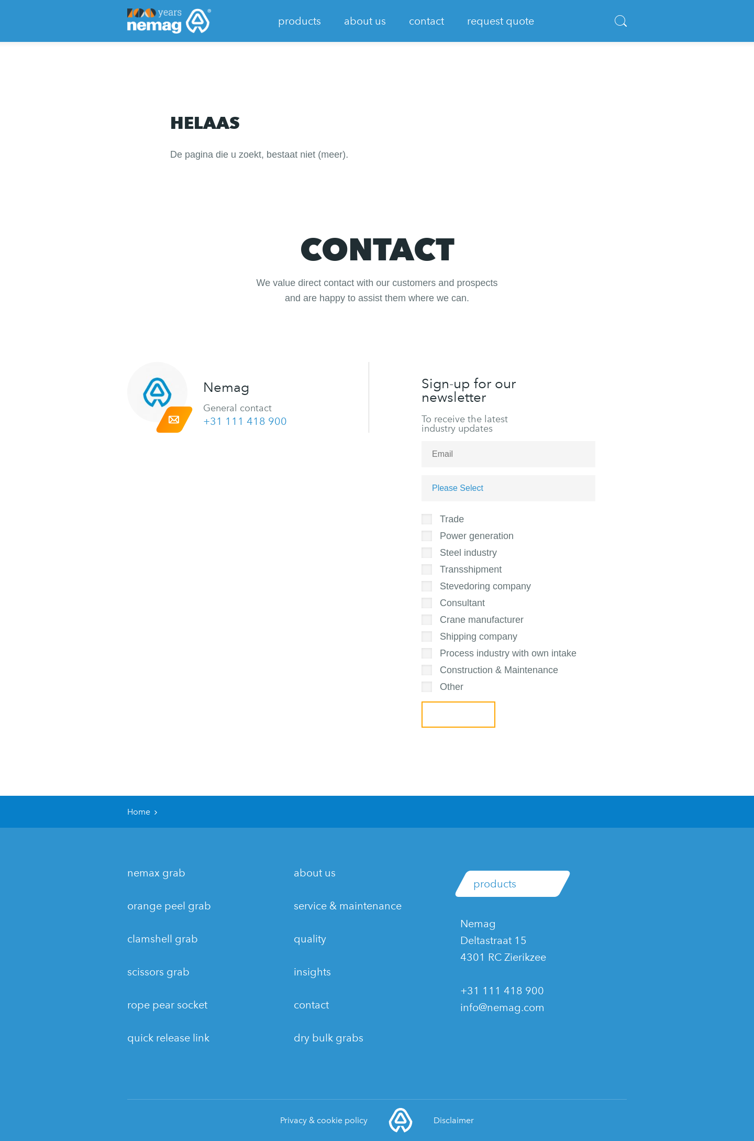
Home (138, 812)
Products (299, 21)
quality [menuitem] (310, 938)
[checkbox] (516, 601)
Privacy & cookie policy (324, 1120)
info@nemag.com (502, 1007)
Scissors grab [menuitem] (158, 972)
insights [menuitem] (312, 972)
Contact (426, 21)
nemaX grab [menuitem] (156, 872)
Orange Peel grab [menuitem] (169, 905)
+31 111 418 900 (245, 421)
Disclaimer (454, 1120)
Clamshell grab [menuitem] (162, 938)
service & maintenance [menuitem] (348, 905)
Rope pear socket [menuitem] (167, 1005)
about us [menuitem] (315, 872)
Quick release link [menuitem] (168, 1038)
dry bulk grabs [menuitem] (328, 1038)
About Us (365, 21)
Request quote (500, 21)
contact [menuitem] (311, 1005)
